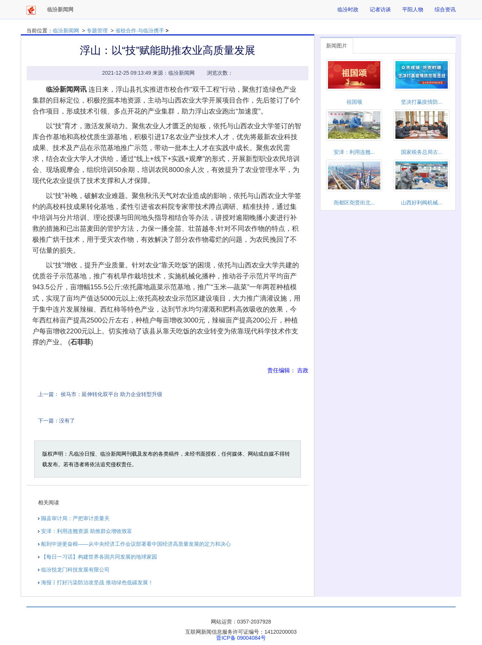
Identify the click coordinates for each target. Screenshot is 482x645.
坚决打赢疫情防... (421, 102)
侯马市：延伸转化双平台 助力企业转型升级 (111, 394)
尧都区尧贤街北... (354, 203)
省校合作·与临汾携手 (139, 31)
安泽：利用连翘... (354, 152)
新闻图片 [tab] (336, 46)
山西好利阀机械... (421, 203)
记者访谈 (380, 9)
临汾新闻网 (66, 31)
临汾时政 (347, 9)
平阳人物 (412, 9)
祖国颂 (354, 102)
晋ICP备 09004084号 (241, 638)
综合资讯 (445, 9)
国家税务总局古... (421, 152)
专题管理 (97, 31)
